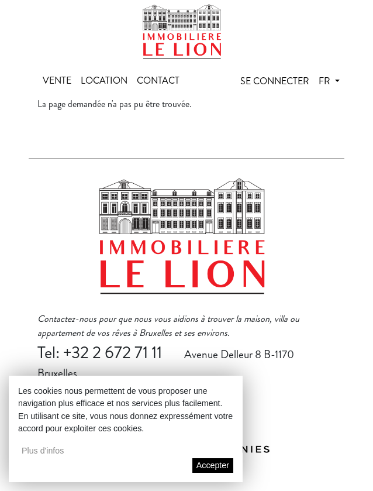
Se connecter (274, 81)
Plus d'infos (43, 450)
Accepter (212, 465)
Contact (158, 80)
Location (104, 80)
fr (326, 81)
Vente (57, 80)
